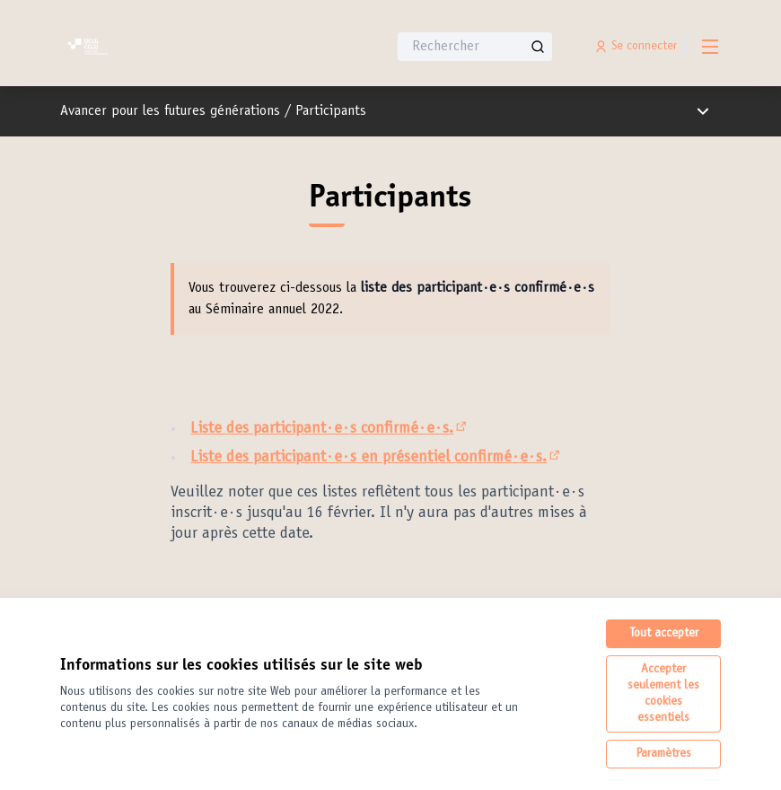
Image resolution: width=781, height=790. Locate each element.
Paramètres (663, 754)
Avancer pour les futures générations (170, 111)
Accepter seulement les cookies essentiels (663, 693)
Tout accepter (663, 634)
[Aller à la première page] (179, 46)
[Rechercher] (475, 46)
